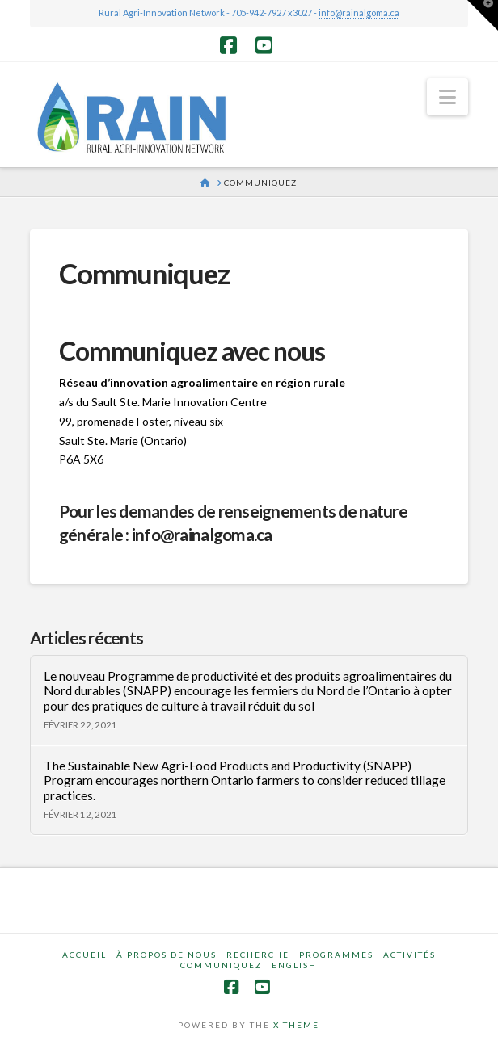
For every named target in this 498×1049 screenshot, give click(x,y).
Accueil (84, 954)
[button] (447, 96)
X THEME (296, 1025)
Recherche (257, 954)
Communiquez (221, 965)
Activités (409, 954)
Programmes (336, 954)
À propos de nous (166, 954)
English (294, 965)
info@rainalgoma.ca (359, 12)
